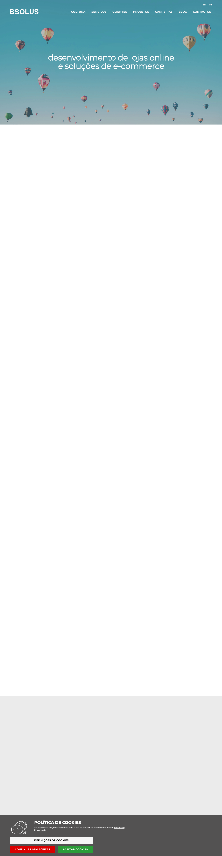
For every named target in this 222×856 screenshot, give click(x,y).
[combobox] (207, 4)
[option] (204, 4)
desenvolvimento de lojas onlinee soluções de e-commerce (111, 62)
